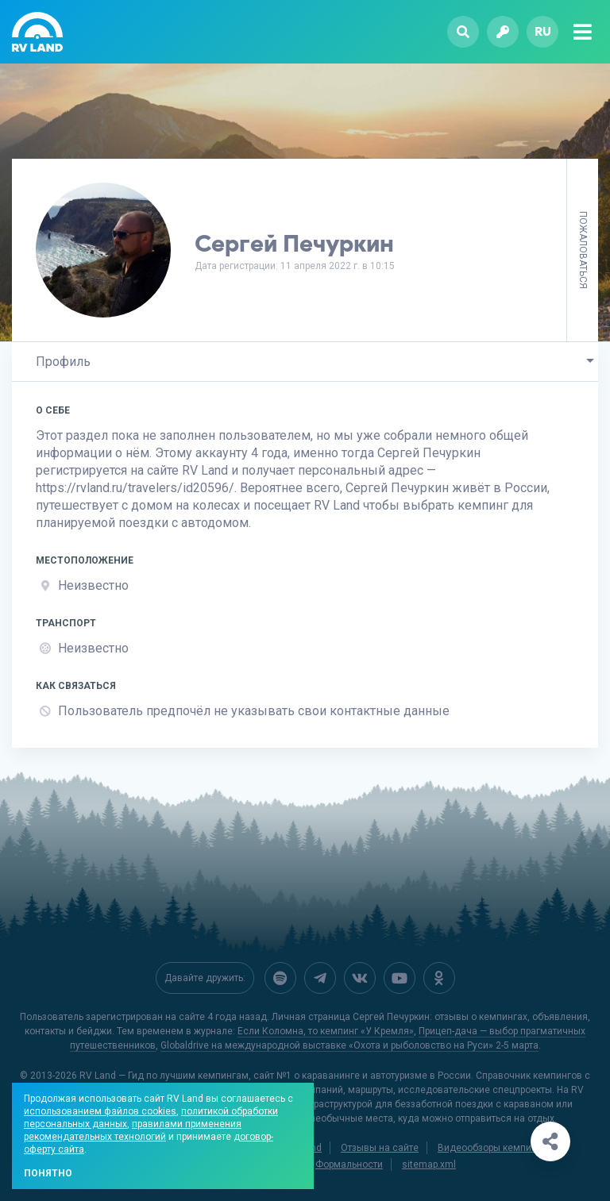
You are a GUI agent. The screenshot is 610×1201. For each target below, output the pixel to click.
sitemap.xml (429, 1162)
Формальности (349, 1162)
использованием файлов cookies (100, 1111)
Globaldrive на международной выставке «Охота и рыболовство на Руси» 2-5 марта (349, 1043)
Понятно (48, 1173)
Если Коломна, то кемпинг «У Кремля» (325, 1029)
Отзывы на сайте (380, 1146)
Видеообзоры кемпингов (495, 1146)
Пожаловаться (583, 250)
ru (543, 31)
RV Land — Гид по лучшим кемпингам (164, 1074)
